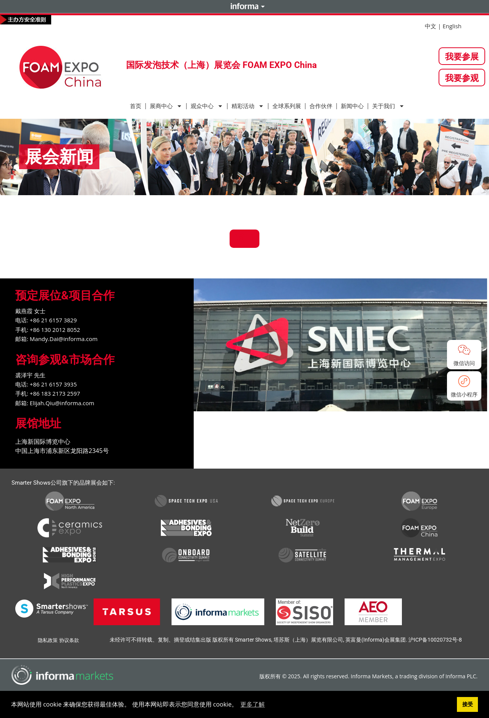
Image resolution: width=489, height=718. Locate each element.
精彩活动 (248, 106)
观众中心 (207, 106)
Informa (244, 6)
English (451, 26)
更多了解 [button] (252, 704)
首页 (135, 106)
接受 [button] (467, 704)
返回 (244, 238)
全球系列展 (286, 106)
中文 (430, 26)
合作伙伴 (320, 106)
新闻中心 (352, 106)
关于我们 (388, 106)
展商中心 (166, 106)
